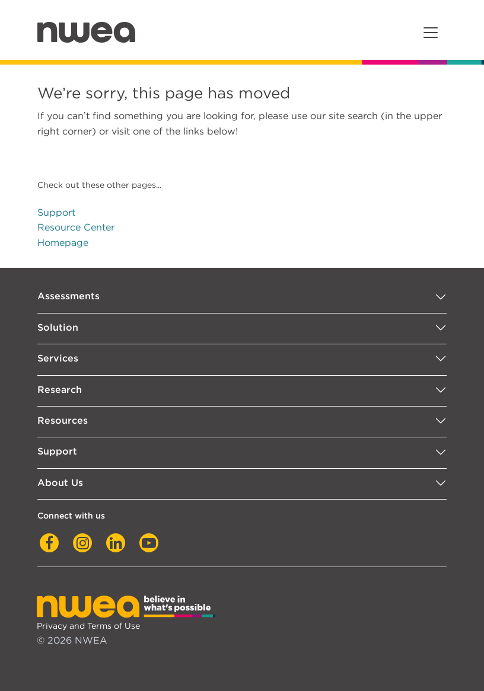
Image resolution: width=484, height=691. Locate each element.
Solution (57, 327)
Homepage (62, 242)
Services (57, 358)
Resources (62, 420)
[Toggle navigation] (431, 32)
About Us (60, 482)
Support (56, 212)
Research (59, 389)
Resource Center (75, 227)
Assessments (68, 296)
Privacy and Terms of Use (88, 625)
